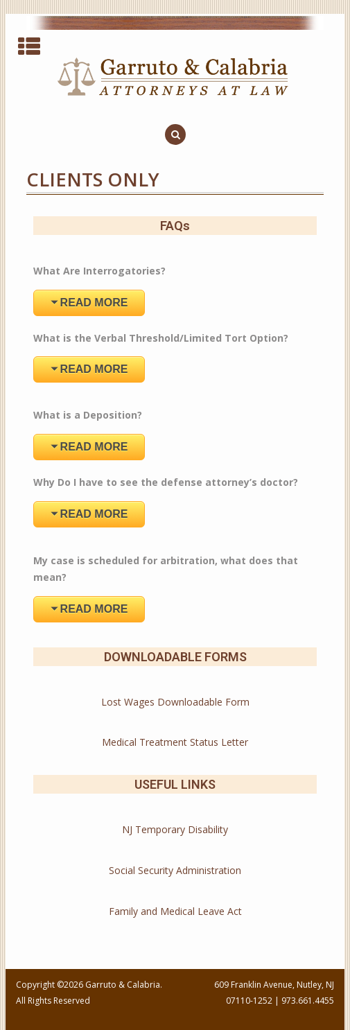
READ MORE (94, 302)
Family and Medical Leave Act (175, 911)
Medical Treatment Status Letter (175, 742)
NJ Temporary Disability (175, 829)
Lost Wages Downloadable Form (175, 701)
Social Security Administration (175, 870)
